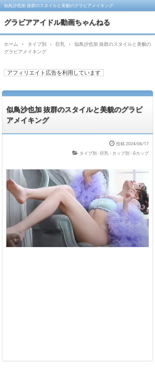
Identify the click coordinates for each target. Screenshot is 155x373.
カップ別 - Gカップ (130, 153)
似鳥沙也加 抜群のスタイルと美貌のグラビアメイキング (74, 114)
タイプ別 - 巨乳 (94, 153)
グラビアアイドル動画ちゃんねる (57, 22)
